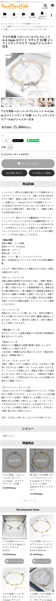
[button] (45, 6)
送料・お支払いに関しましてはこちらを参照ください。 (27, 417)
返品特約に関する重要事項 (15, 154)
